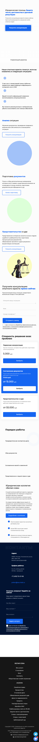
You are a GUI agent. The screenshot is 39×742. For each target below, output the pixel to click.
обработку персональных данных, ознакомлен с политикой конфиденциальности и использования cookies (19, 326)
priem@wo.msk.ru (18, 582)
